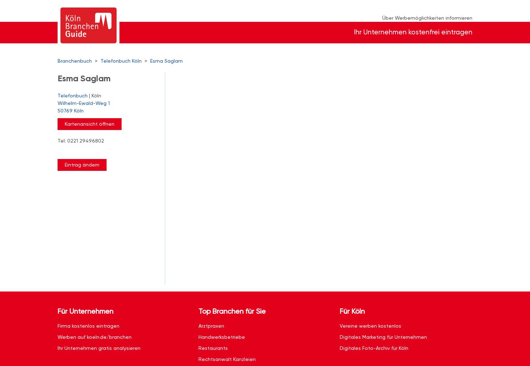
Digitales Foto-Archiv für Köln (374, 348)
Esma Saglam (166, 61)
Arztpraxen (211, 326)
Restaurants (213, 348)
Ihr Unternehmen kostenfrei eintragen (413, 32)
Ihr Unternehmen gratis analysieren (99, 348)
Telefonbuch (73, 95)
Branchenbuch (75, 61)
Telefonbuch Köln (121, 61)
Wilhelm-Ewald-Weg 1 (108, 107)
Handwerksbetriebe (221, 337)
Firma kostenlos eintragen (88, 326)
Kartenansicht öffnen (89, 124)
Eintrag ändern (82, 165)
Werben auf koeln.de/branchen (95, 337)
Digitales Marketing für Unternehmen (383, 337)
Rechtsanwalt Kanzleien (227, 359)
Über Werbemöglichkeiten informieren (427, 18)
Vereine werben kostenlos (370, 326)
